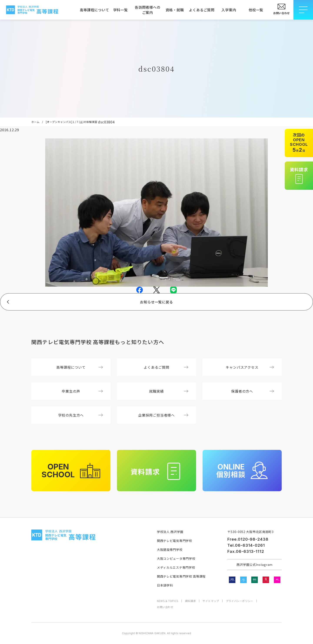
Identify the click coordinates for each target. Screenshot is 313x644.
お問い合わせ (165, 607)
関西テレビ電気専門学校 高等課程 (181, 576)
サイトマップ (211, 601)
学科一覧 (120, 9)
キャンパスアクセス (250, 367)
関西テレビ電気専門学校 (174, 540)
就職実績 (168, 391)
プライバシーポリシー (239, 601)
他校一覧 (256, 9)
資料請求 (190, 601)
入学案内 (228, 9)
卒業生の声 (82, 391)
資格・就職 (175, 9)
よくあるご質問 (202, 9)
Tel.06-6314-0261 (246, 545)
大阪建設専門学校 (170, 549)
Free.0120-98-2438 (247, 539)
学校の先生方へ (80, 415)
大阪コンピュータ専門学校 (176, 558)
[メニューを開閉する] (303, 10)
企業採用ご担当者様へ (163, 415)
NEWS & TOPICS (167, 601)
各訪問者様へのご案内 (147, 10)
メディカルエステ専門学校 (176, 567)
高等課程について (93, 9)
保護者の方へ (252, 391)
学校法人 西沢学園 (170, 532)
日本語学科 (165, 585)
